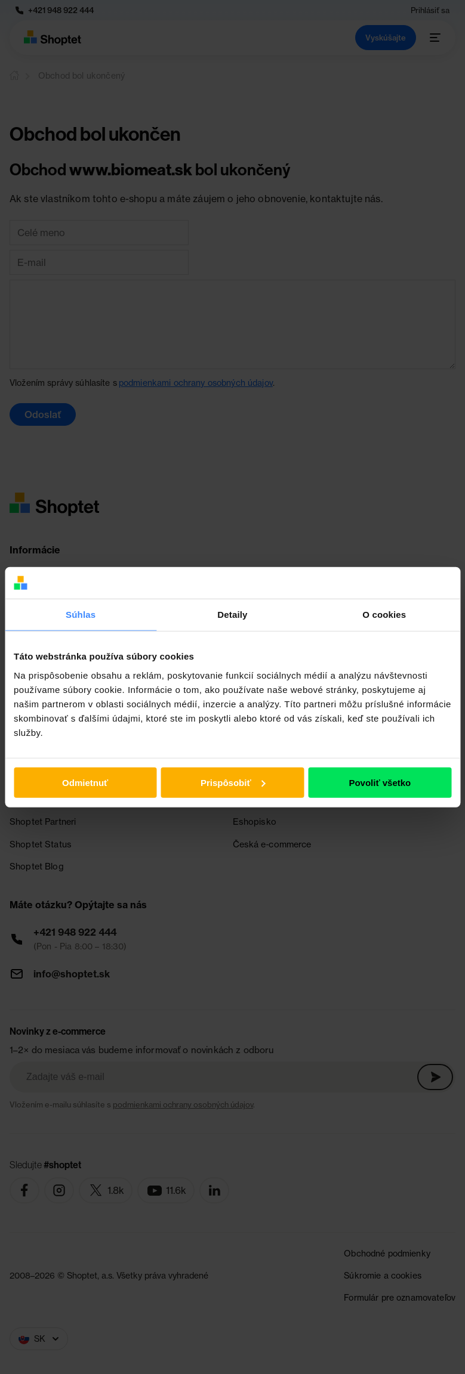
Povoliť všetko (380, 782)
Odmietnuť (85, 782)
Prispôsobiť (233, 782)
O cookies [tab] (384, 614)
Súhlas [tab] (81, 614)
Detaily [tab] (232, 614)
